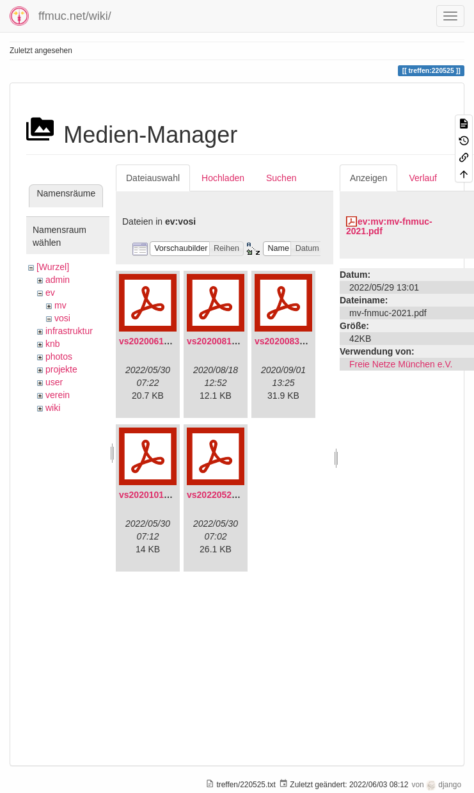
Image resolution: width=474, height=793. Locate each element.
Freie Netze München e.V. (400, 364)
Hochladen (222, 178)
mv (60, 305)
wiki (52, 408)
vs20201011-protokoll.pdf (172, 495)
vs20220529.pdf (220, 495)
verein (57, 395)
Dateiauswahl (153, 178)
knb (52, 344)
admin (57, 280)
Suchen (281, 178)
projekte (61, 369)
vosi (62, 318)
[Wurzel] (52, 267)
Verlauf (423, 178)
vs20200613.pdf (152, 341)
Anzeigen (368, 178)
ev (50, 292)
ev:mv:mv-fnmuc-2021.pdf (389, 226)
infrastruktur (69, 331)
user (54, 382)
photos (58, 356)
